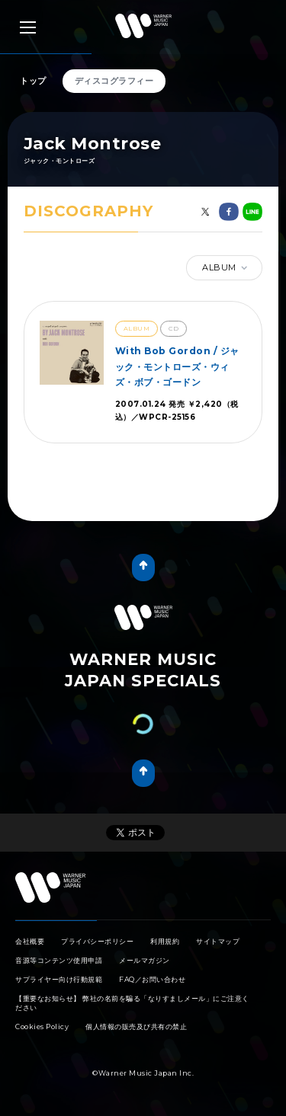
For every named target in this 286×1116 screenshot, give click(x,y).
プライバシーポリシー (97, 941)
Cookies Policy (42, 1026)
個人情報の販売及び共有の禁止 (136, 1026)
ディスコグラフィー (114, 80)
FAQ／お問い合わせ (152, 979)
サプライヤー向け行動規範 (58, 979)
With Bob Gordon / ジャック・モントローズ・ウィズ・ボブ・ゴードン (177, 366)
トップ (33, 80)
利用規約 (164, 941)
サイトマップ (217, 941)
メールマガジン (144, 960)
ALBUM (226, 268)
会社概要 (29, 941)
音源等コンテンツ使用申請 (58, 960)
